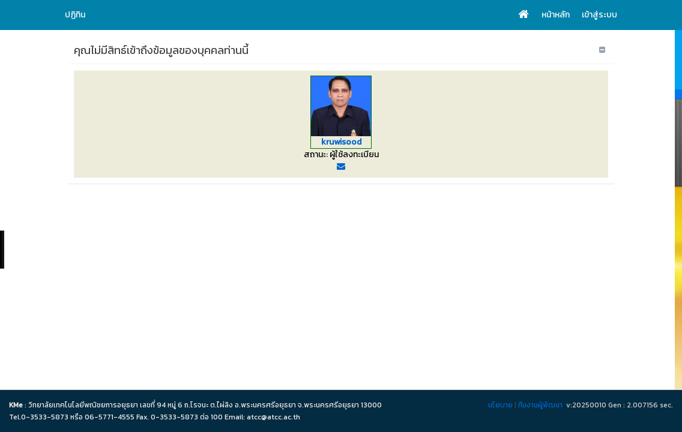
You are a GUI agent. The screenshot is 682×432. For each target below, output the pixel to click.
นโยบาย (500, 405)
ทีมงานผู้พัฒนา (540, 405)
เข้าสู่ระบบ (599, 14)
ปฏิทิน (75, 14)
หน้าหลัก (556, 14)
